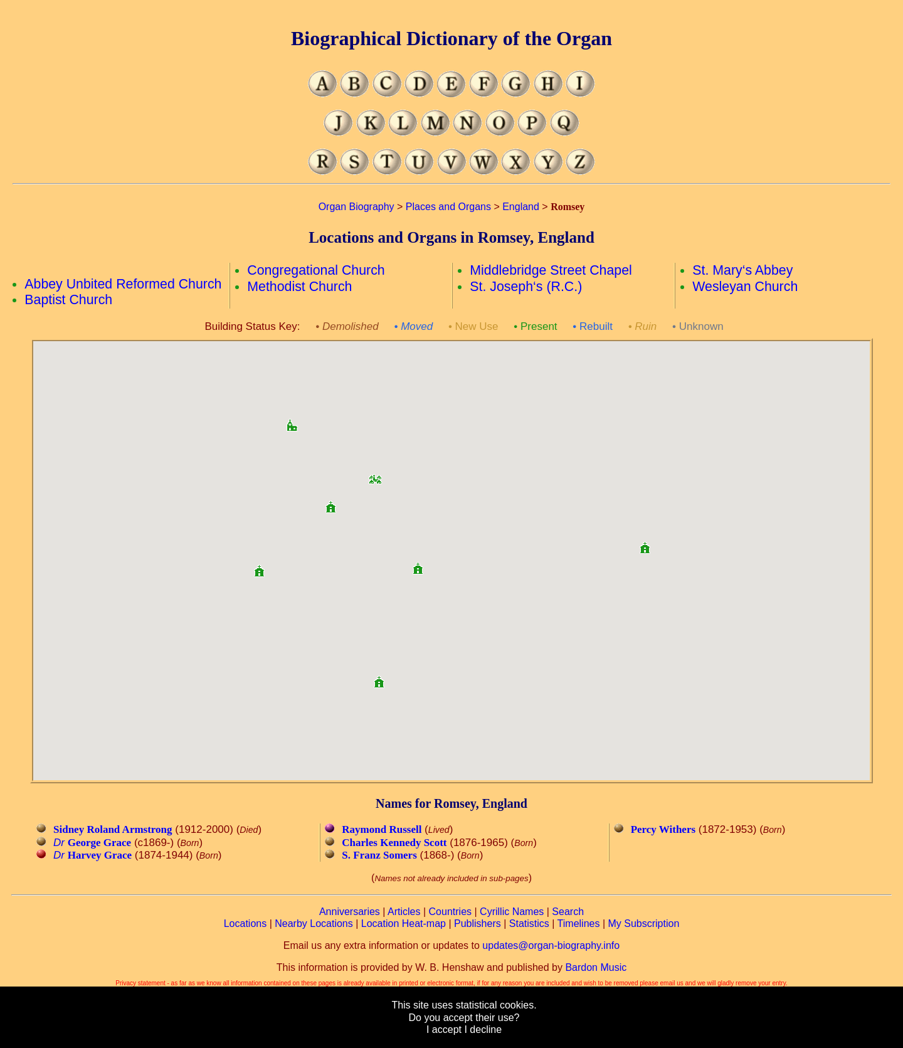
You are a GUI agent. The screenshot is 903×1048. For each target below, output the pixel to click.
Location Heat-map (403, 923)
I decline (483, 1029)
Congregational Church (315, 270)
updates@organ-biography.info (551, 945)
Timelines (578, 923)
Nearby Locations (314, 923)
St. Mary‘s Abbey (742, 270)
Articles (404, 911)
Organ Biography (356, 206)
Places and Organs (448, 206)
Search (568, 911)
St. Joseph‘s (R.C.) (526, 286)
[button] (375, 475)
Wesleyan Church (745, 286)
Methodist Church (299, 286)
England (520, 206)
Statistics (529, 923)
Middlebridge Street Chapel (550, 270)
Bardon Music (595, 967)
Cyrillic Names (512, 911)
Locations (245, 923)
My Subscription (643, 923)
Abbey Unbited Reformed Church (122, 284)
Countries (450, 911)
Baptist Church (68, 299)
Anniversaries (349, 911)
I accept (444, 1029)
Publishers (477, 923)
